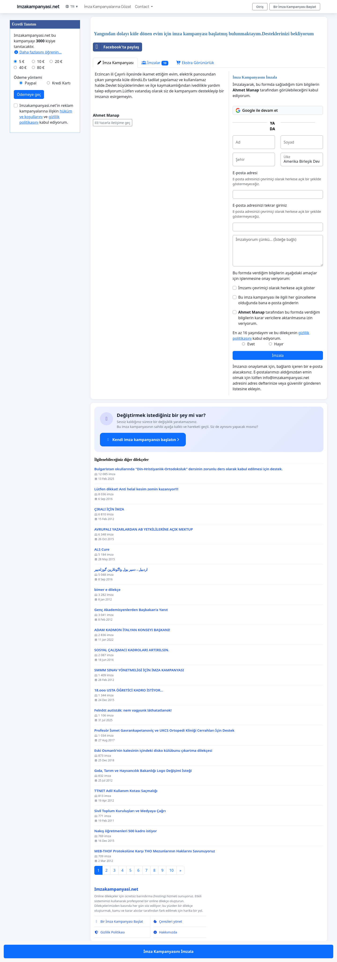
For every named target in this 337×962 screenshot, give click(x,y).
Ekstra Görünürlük (195, 62)
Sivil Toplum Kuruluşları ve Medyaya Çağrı (130, 811)
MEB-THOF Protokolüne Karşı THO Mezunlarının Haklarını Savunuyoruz (154, 851)
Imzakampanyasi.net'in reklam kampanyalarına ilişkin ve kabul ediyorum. (46, 114)
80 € (40, 67)
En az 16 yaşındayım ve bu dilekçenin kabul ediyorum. (271, 335)
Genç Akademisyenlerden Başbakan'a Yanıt (131, 610)
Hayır (279, 344)
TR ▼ (71, 6)
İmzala (278, 355)
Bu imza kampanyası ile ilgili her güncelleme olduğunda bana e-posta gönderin (277, 300)
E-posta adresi (245, 172)
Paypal (31, 83)
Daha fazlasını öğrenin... (38, 52)
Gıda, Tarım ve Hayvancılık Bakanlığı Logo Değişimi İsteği (143, 770)
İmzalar (155, 62)
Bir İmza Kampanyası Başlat (294, 6)
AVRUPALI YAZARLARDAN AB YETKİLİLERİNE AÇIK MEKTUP (143, 529)
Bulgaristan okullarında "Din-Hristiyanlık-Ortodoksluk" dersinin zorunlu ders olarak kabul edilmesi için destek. (188, 469)
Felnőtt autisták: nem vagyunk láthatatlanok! (133, 710)
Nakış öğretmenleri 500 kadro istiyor (125, 831)
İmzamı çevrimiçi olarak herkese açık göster (276, 287)
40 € (23, 67)
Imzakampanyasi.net (38, 7)
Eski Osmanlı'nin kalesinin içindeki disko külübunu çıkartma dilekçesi (153, 750)
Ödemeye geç (29, 94)
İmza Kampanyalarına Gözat (107, 6)
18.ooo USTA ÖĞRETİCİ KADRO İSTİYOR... (128, 690)
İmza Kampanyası (115, 62)
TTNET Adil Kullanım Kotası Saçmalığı (126, 790)
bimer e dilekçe (107, 589)
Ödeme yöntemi (28, 77)
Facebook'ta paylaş (116, 47)
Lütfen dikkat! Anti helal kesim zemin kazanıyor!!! (136, 489)
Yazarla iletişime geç (112, 122)
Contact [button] (142, 6)
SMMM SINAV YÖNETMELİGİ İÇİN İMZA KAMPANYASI (139, 670)
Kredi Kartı (61, 83)
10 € (40, 61)
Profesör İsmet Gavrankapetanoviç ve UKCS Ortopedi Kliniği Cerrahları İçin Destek (164, 730)
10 (171, 870)
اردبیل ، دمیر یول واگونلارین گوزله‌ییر (120, 569)
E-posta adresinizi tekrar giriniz (260, 205)
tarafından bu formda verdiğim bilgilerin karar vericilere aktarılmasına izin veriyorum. (279, 318)
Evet (251, 344)
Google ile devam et (257, 110)
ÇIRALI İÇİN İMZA (109, 509)
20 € (58, 61)
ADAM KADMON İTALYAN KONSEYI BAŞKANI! (132, 630)
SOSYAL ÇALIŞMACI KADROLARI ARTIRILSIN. (131, 650)
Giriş (260, 6)
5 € (21, 61)
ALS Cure (102, 549)
